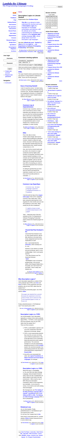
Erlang (28, 435)
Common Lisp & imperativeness (28, 106)
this (39, 414)
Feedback (13, 17)
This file (24, 22)
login (41, 80)
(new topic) (13, 33)
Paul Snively (28, 178)
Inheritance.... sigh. (52, 121)
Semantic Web (35, 34)
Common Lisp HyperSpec (31, 184)
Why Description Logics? (27, 279)
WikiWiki (24, 435)
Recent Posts (12, 31)
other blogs (40, 51)
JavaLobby (33, 432)
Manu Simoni (28, 224)
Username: (10, 58)
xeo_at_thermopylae (26, 308)
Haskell (40, 435)
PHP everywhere (33, 433)
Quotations (13, 44)
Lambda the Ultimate (15, 3)
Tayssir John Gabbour (34, 271)
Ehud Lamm (24, 80)
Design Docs (12, 42)
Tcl (26, 437)
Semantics (30, 51)
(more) (40, 433)
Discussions (12, 24)
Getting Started (12, 22)
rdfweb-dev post (29, 42)
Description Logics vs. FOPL (30, 314)
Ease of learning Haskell (29, 86)
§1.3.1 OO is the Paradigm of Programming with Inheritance (54, 126)
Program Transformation (34, 437)
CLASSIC (40, 345)
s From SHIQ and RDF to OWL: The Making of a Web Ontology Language (33, 395)
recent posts (8, 82)
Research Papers (11, 40)
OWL (34, 36)
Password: (10, 63)
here (37, 282)
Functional (40, 50)
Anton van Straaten (29, 127)
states (24, 291)
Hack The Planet (25, 432)
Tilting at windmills (52, 86)
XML (35, 51)
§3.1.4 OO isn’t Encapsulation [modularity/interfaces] (53, 115)
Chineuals (28, 244)
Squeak (23, 437)
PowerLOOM (27, 352)
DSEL (20, 72)
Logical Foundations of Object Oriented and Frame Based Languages (33, 357)
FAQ (15, 20)
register (33, 81)
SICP (27, 259)
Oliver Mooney (27, 99)
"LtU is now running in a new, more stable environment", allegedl (54, 133)
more (60, 54)
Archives (13, 51)
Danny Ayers (24, 50)
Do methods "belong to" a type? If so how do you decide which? (54, 103)
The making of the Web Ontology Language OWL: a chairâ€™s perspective (33, 391)
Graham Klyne (33, 19)
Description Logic (28, 26)
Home (14, 15)
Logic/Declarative (23, 51)
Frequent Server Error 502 (54, 44)
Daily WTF (25, 433)
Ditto (24, 133)
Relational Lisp (26, 407)
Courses (13, 38)
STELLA (27, 418)
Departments (12, 35)
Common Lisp (34, 435)
